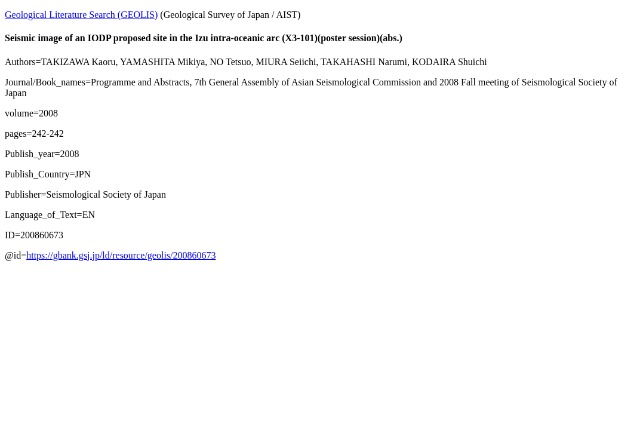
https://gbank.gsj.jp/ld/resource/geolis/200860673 (121, 255)
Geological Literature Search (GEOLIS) (81, 15)
